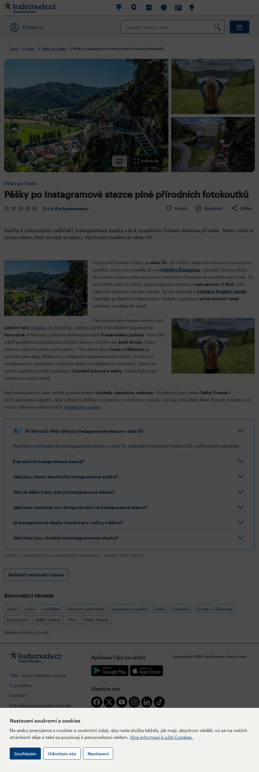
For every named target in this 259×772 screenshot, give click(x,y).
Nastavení (98, 753)
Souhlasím (25, 753)
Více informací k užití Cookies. (161, 737)
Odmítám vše (62, 753)
